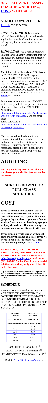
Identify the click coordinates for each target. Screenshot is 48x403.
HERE (5, 25)
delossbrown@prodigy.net (15, 258)
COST (5, 11)
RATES (35, 242)
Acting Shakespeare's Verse (28, 360)
